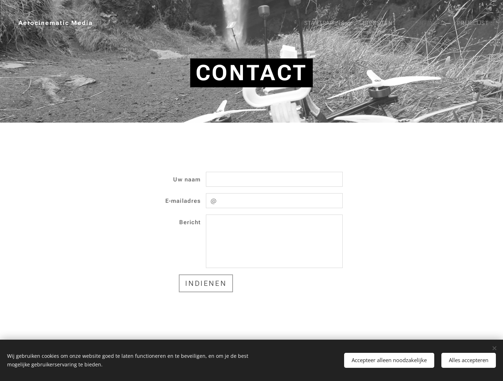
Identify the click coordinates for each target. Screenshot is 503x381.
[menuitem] (328, 23)
